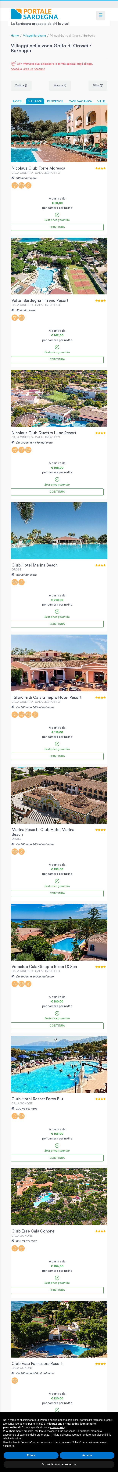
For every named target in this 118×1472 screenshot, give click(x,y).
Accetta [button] (87, 1455)
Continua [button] (57, 227)
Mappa (59, 85)
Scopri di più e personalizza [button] (58, 1464)
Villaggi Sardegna (34, 35)
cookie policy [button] (57, 1427)
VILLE (101, 101)
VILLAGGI (35, 101)
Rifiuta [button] (31, 1455)
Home (15, 35)
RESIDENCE (55, 101)
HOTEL (18, 101)
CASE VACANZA (80, 101)
